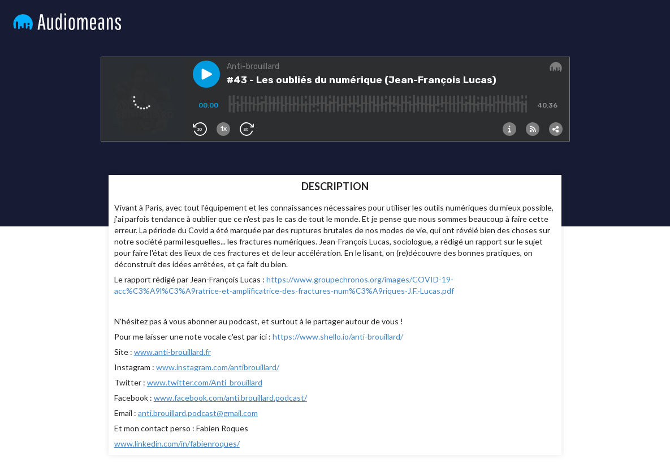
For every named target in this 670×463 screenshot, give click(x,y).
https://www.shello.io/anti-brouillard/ (338, 336)
